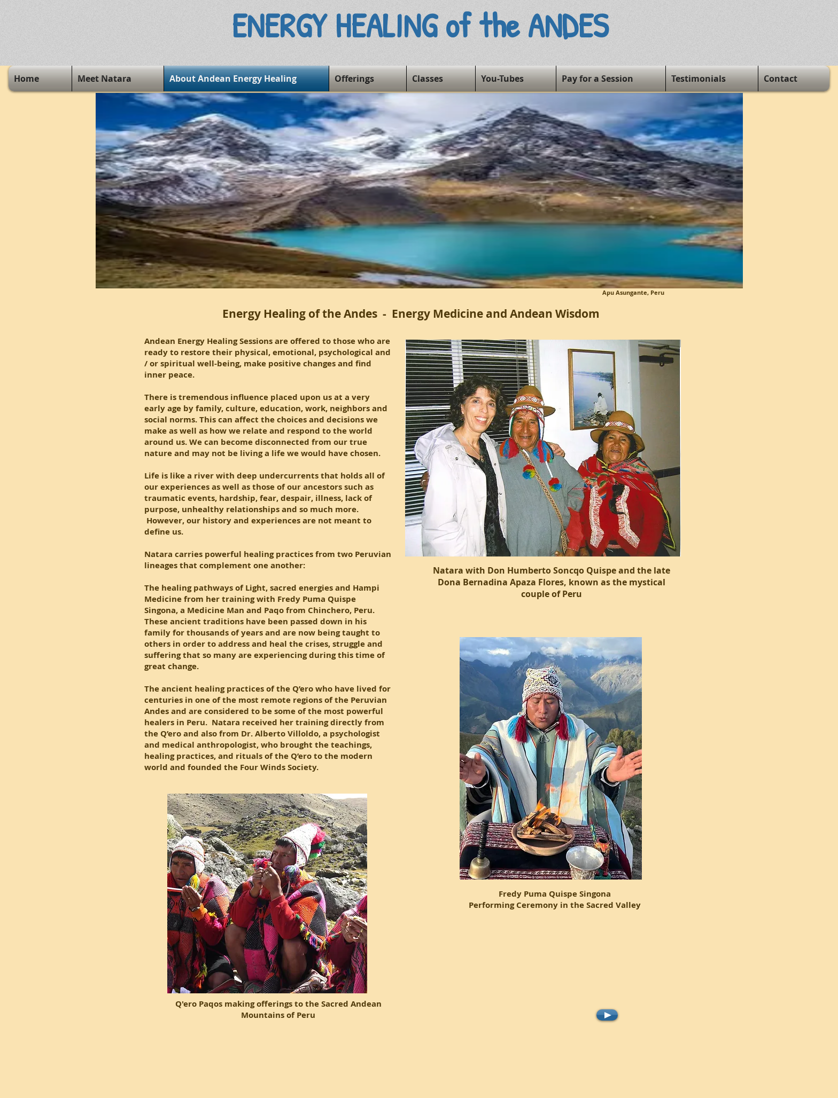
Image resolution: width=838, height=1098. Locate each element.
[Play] (607, 1015)
